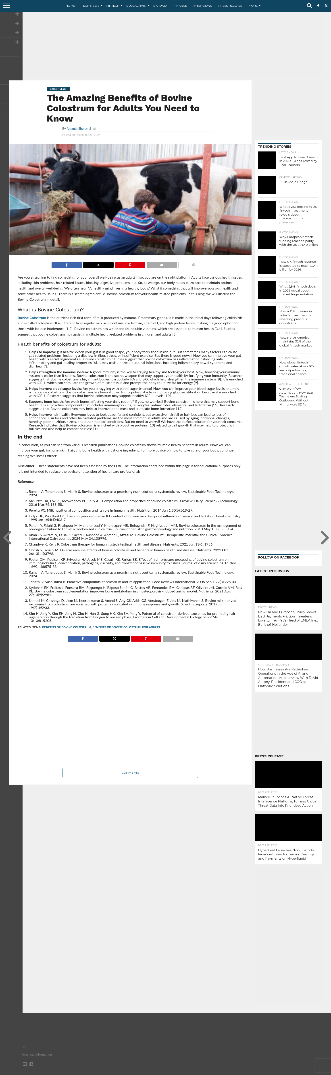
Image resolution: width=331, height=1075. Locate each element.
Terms (298, 1071)
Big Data (160, 5)
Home (70, 5)
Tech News (90, 5)
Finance (180, 5)
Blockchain (136, 5)
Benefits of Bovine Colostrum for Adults (126, 627)
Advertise (314, 1071)
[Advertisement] (166, 46)
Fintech (112, 5)
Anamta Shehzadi (79, 128)
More (253, 5)
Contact (268, 1071)
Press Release (230, 5)
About (253, 1071)
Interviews (202, 5)
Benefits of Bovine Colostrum (66, 627)
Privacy (284, 1071)
